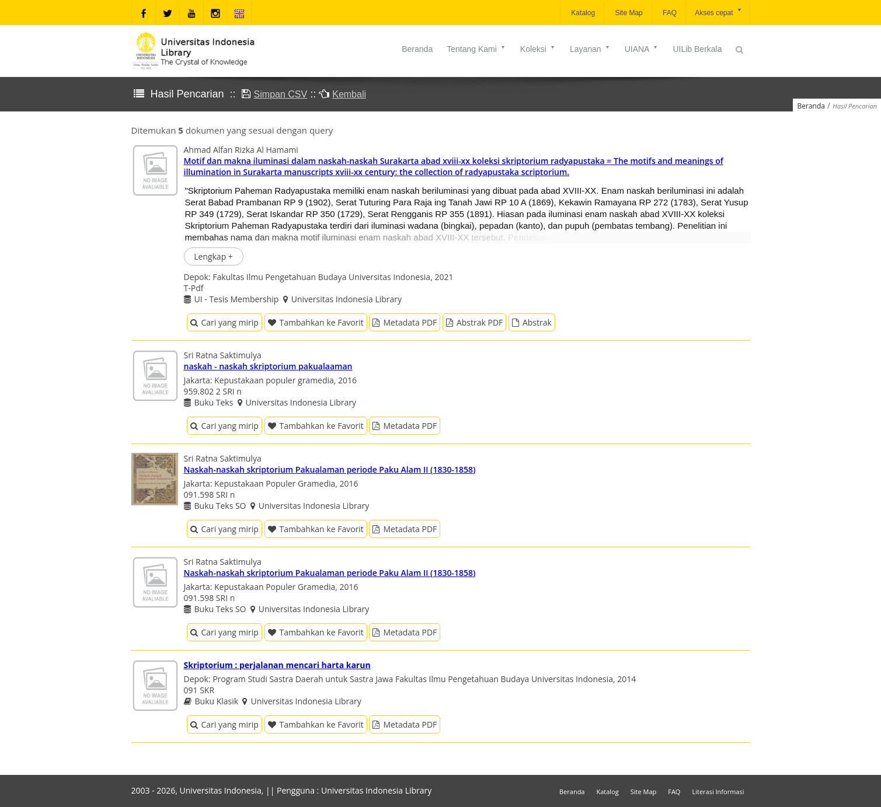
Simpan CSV (281, 94)
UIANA (642, 49)
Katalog (582, 13)
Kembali (349, 94)
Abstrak (532, 322)
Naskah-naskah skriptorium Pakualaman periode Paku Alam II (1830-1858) (330, 469)
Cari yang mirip (224, 322)
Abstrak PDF (474, 322)
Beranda (417, 49)
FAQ (669, 13)
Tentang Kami (476, 49)
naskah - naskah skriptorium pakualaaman (268, 366)
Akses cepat (718, 12)
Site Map (628, 13)
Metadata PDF (404, 322)
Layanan (590, 49)
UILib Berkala (697, 49)
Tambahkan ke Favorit (316, 322)
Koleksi (538, 49)
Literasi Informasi (718, 791)
